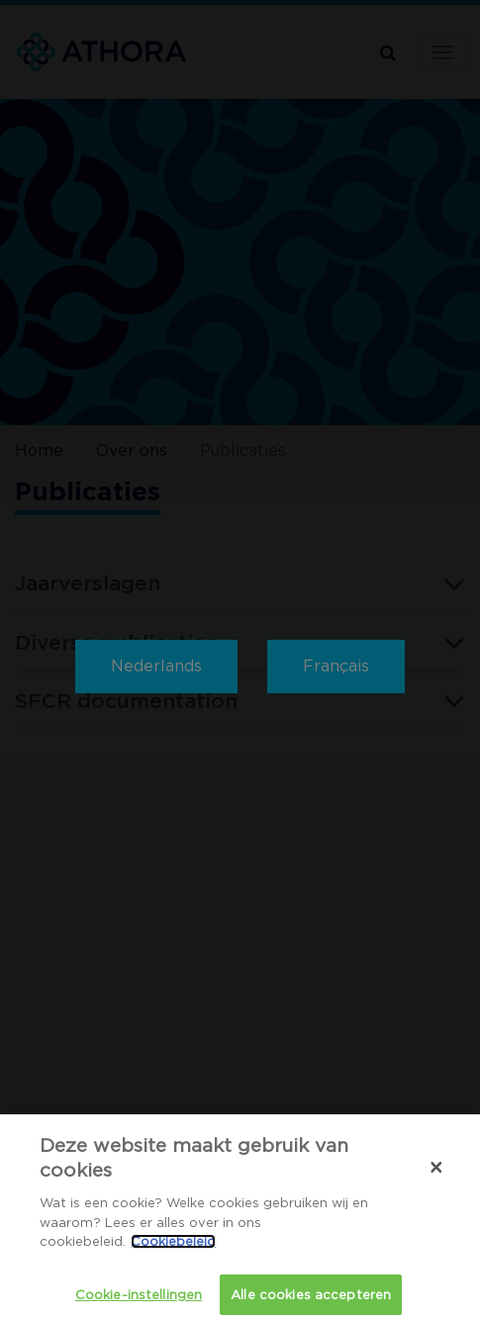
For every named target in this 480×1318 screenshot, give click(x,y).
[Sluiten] (436, 1174)
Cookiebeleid (173, 1248)
